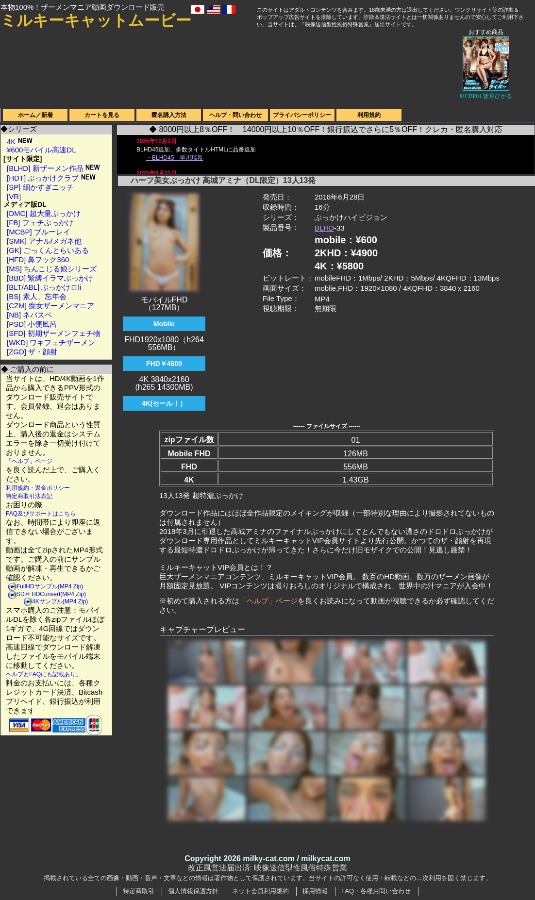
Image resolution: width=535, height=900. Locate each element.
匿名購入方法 (168, 115)
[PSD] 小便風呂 (32, 324)
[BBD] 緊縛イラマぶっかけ (50, 278)
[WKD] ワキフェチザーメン (51, 342)
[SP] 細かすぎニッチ (40, 187)
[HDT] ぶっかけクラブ (51, 178)
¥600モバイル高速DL (41, 150)
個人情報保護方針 (193, 891)
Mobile (164, 324)
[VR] (14, 196)
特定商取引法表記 (29, 496)
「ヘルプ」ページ (29, 461)
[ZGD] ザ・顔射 (32, 352)
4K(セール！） (164, 403)
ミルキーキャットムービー (95, 20)
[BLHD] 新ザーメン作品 (53, 168)
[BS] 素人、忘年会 (37, 296)
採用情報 (315, 891)
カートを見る (101, 115)
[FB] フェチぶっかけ (40, 222)
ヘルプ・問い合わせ (235, 115)
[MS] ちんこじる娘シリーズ (52, 269)
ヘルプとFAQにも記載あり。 (44, 674)
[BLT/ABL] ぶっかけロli (44, 287)
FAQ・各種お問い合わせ (376, 891)
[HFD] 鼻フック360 (38, 259)
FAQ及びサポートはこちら (41, 513)
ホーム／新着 (35, 115)
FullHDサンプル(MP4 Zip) (50, 586)
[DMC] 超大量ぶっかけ (44, 213)
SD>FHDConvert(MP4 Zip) (51, 594)
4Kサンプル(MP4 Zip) (60, 601)
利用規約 (369, 115)
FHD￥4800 (164, 363)
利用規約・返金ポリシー (38, 487)
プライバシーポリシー (302, 115)
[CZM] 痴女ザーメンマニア (50, 305)
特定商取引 (138, 891)
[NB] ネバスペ (29, 315)
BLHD (324, 228)
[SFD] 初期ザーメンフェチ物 (53, 333)
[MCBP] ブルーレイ (38, 232)
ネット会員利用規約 (260, 891)
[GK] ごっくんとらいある (48, 250)
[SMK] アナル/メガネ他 (44, 241)
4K (20, 141)
